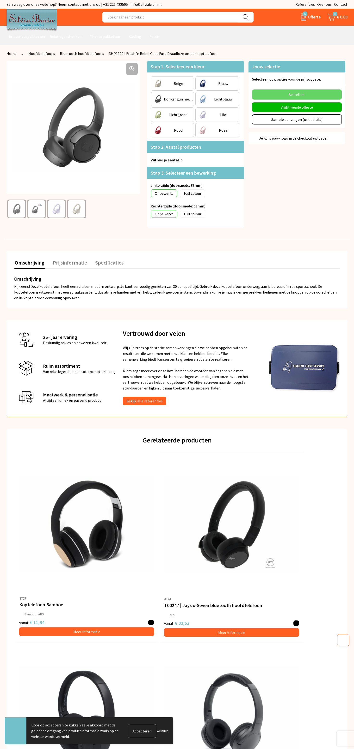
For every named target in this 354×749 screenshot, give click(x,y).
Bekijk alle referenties (144, 400)
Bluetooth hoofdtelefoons (82, 53)
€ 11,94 (31, 558)
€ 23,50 (194, 558)
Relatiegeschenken (65, 36)
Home (11, 53)
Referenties (305, 4)
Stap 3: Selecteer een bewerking (183, 173)
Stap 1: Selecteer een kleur (178, 67)
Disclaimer (276, 645)
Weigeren (162, 730)
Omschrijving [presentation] (29, 262)
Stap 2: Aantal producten (176, 147)
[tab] (29, 263)
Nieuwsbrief (108, 630)
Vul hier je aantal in (167, 160)
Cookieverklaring (281, 637)
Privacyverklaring (281, 630)
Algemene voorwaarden (286, 623)
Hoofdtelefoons (41, 53)
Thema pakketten (105, 36)
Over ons (324, 4)
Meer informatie (54, 567)
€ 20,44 (276, 558)
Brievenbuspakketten (27, 36)
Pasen (154, 36)
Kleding (135, 36)
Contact (341, 4)
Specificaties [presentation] (107, 262)
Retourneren (193, 630)
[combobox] (170, 17)
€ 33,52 (113, 558)
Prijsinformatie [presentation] (68, 262)
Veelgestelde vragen (115, 637)
